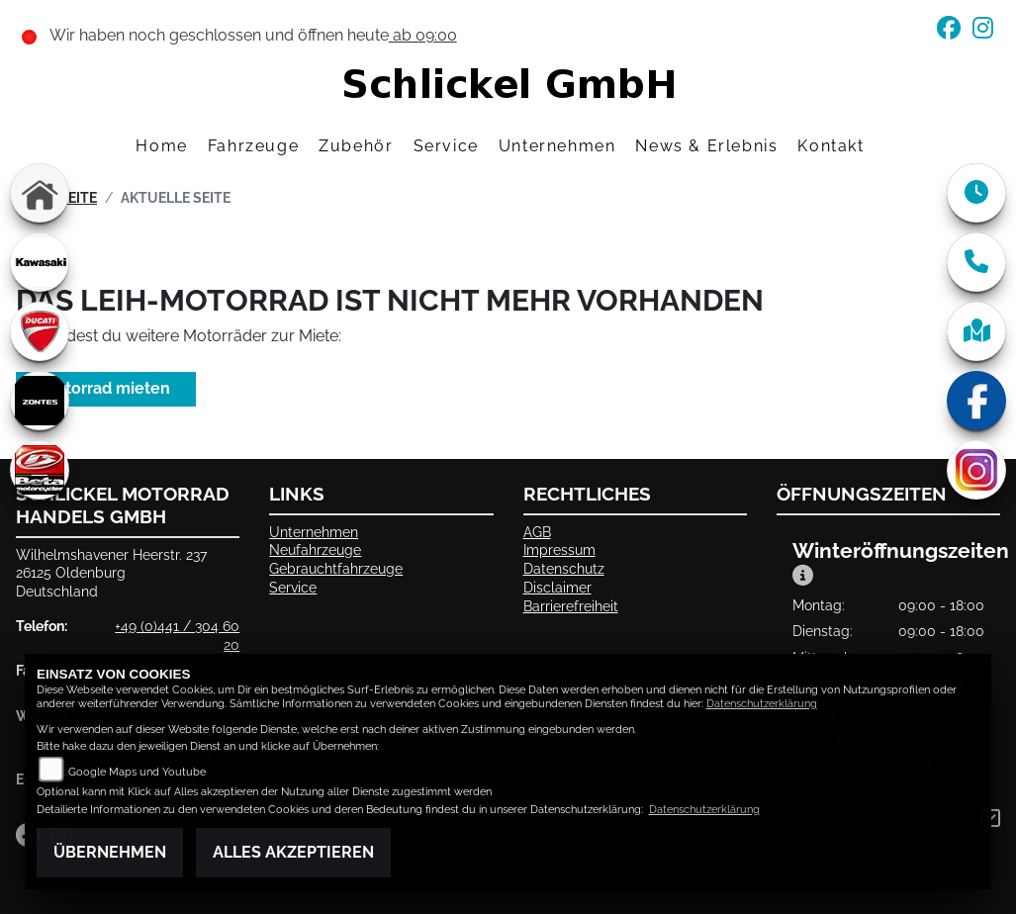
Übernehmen (109, 852)
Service (293, 587)
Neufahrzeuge (315, 549)
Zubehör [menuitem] (356, 146)
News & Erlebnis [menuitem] (706, 146)
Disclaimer (557, 587)
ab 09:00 (423, 35)
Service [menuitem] (446, 146)
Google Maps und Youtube (137, 772)
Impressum (559, 549)
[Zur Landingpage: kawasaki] (39, 262)
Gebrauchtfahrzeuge (336, 568)
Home (161, 146)
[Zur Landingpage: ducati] (39, 331)
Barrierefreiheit (570, 605)
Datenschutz (563, 568)
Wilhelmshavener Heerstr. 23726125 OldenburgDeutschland (111, 572)
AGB (537, 531)
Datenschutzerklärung (761, 703)
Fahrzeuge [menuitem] (253, 146)
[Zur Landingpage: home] (39, 193)
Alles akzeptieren (293, 852)
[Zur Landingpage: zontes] (39, 400)
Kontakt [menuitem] (830, 146)
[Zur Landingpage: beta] (39, 470)
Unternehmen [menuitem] (557, 146)
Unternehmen (313, 531)
